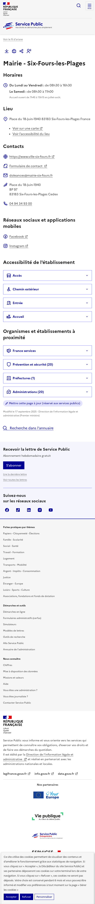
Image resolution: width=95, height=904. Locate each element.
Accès (14, 275)
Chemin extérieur (22, 289)
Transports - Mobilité (15, 565)
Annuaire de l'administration (19, 649)
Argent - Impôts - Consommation (21, 571)
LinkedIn (29, 510)
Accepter (11, 897)
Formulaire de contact (28, 166)
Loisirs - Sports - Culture (16, 590)
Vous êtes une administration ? (20, 690)
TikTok (18, 510)
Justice (7, 577)
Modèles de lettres (13, 630)
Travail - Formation (13, 552)
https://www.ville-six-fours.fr (32, 156)
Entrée (14, 303)
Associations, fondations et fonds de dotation (29, 596)
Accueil (15, 316)
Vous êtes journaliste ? (15, 696)
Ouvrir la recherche (79, 5)
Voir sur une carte (27, 128)
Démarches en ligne (14, 612)
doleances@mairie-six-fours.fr (31, 175)
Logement (8, 558)
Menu (89, 9)
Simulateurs (9, 624)
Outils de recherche (14, 637)
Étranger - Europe (13, 583)
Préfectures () (20, 378)
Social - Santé (10, 546)
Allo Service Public (13, 643)
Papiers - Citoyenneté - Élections (21, 533)
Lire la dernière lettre (15, 474)
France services (21, 350)
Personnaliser (44, 897)
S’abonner (13, 465)
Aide (5, 684)
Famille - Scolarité (13, 540)
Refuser (26, 897)
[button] (28, 51)
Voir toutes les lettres (15, 480)
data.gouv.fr (68, 774)
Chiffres (7, 665)
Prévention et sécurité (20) (29, 364)
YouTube (51, 510)
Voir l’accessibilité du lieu (31, 133)
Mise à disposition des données (20, 671)
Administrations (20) (25, 392)
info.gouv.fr (44, 774)
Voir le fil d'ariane (13, 39)
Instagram (18, 246)
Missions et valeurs (13, 677)
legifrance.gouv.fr (17, 774)
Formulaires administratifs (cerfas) (22, 618)
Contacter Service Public (17, 703)
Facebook (18, 236)
